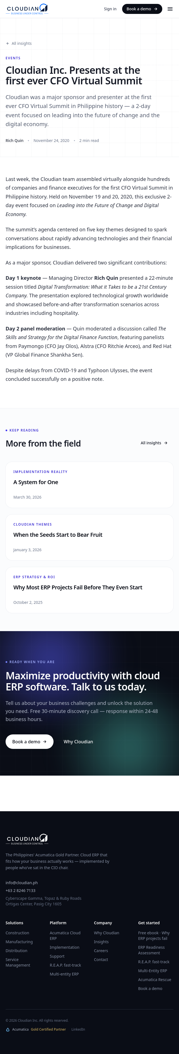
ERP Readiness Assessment (151, 950)
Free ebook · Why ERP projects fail (154, 935)
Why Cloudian (78, 742)
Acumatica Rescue (154, 979)
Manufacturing (19, 941)
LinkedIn (78, 1029)
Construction (17, 932)
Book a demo (142, 8)
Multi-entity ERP (64, 974)
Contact (101, 959)
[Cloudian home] (27, 8)
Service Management (18, 962)
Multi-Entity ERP (152, 970)
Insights (101, 941)
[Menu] (170, 8)
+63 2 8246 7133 (20, 890)
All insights (19, 43)
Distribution (16, 950)
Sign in (110, 8)
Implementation (64, 947)
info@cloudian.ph (22, 882)
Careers (101, 950)
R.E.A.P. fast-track (65, 965)
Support (57, 956)
